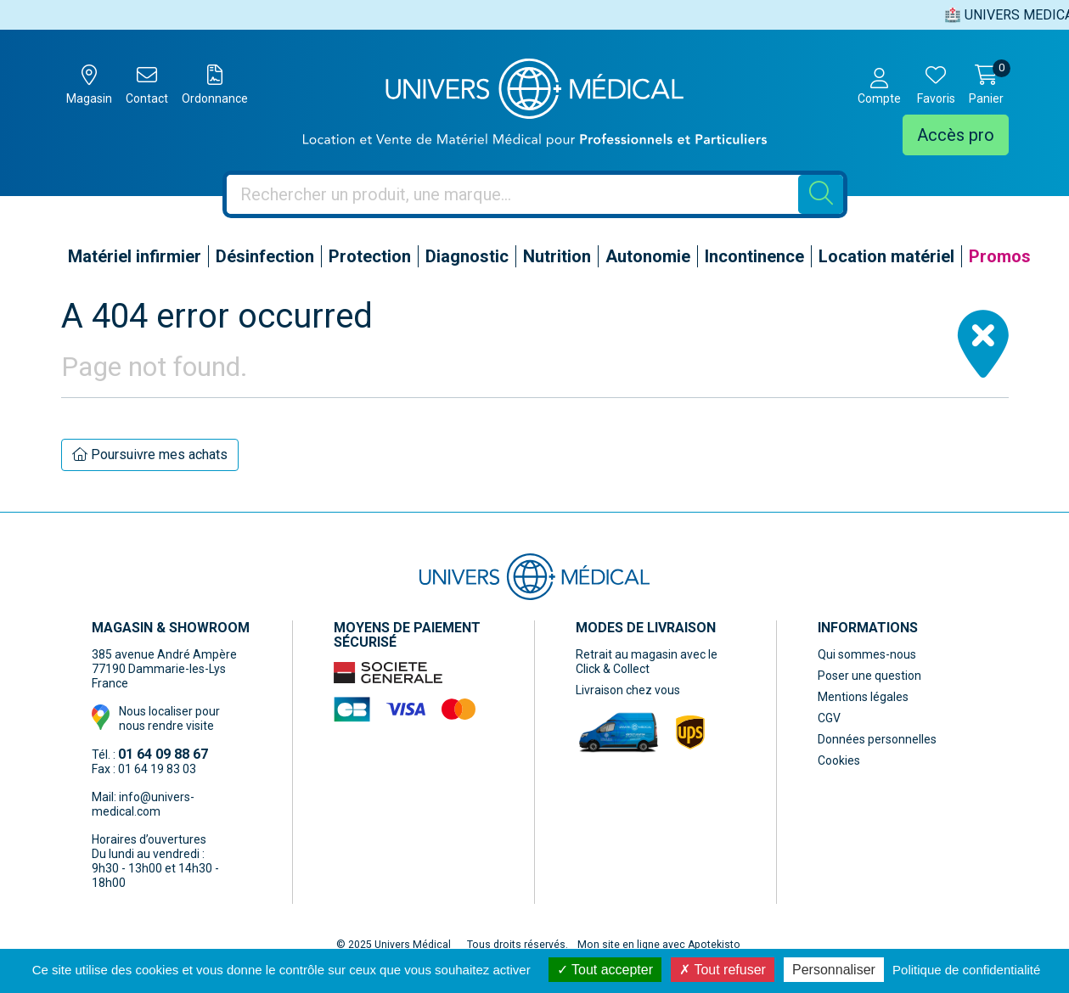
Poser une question (869, 675)
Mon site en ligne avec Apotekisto (658, 945)
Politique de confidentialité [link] (966, 969)
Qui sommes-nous (867, 654)
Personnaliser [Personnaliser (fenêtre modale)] (833, 969)
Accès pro (955, 135)
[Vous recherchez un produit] (513, 194)
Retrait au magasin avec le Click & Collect (646, 662)
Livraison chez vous (628, 690)
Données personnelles (877, 739)
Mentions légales (863, 697)
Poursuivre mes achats (150, 454)
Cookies (839, 760)
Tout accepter (605, 969)
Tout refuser (722, 969)
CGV (829, 718)
